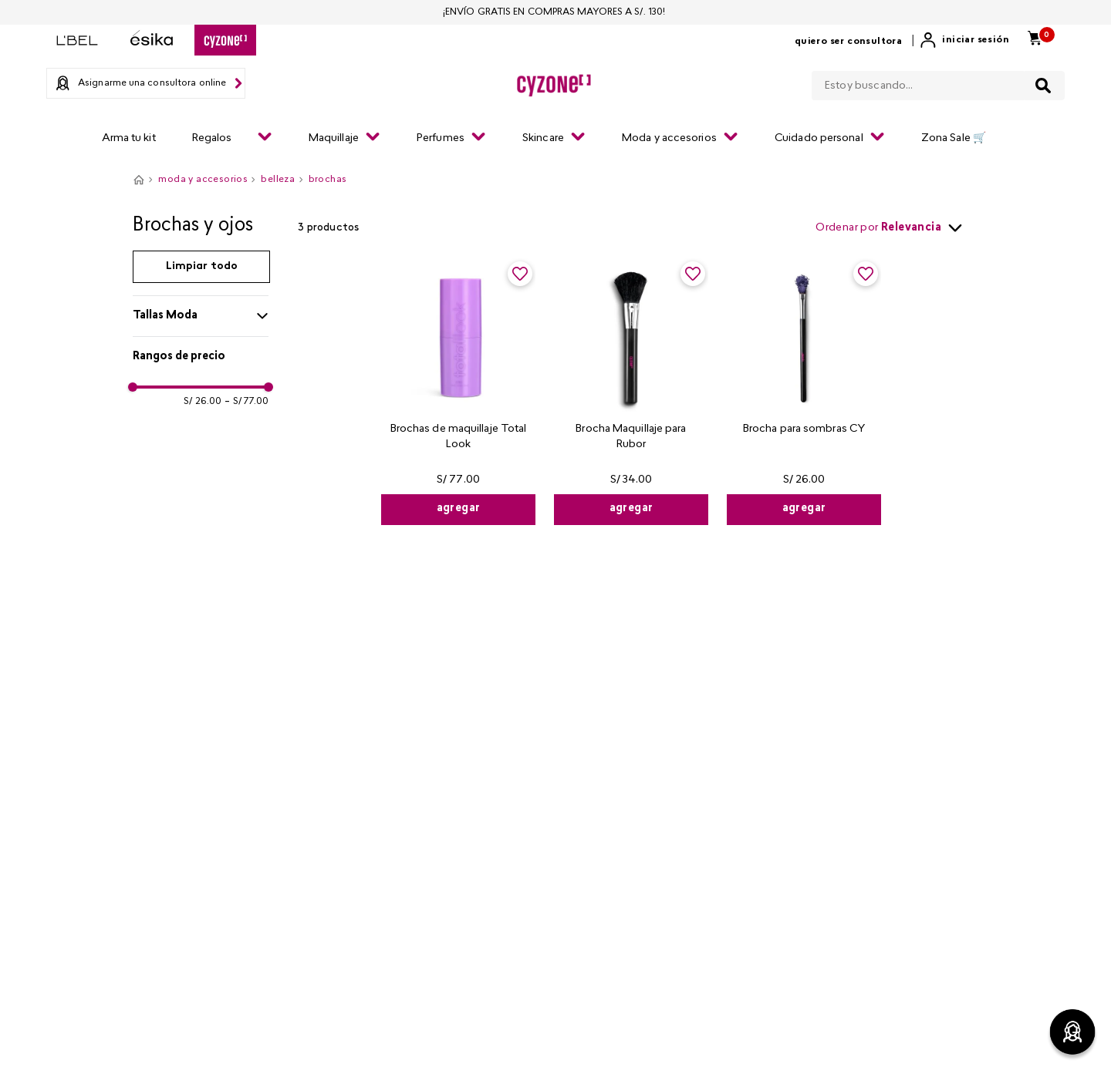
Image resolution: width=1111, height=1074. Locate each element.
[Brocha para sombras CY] (804, 391)
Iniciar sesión (975, 40)
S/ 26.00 (202, 401)
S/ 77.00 (246, 401)
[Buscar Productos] (1043, 85)
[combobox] (938, 82)
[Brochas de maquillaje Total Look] (458, 391)
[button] (200, 316)
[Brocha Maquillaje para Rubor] (631, 391)
